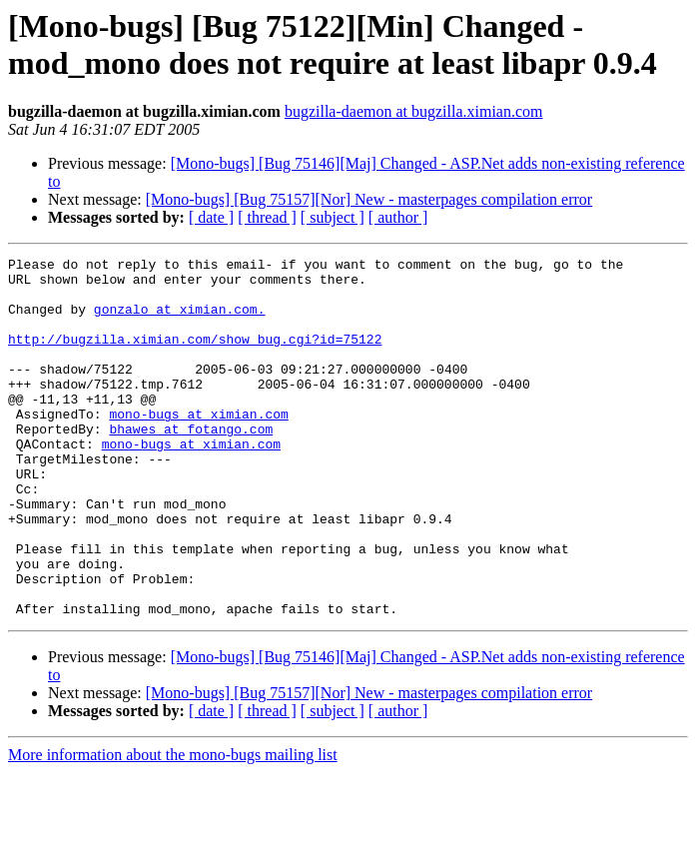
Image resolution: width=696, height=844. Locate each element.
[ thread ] (267, 217)
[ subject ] (332, 217)
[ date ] (211, 217)
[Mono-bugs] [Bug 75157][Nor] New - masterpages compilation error (369, 199)
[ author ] (398, 217)
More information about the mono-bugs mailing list (173, 826)
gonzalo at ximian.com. (180, 321)
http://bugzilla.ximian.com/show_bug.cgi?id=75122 (194, 357)
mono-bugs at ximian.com (198, 446)
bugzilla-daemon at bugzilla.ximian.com (414, 111)
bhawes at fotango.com (191, 464)
